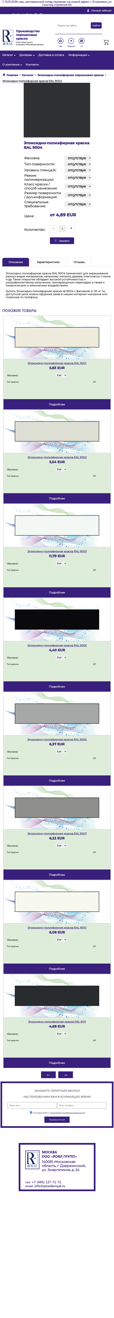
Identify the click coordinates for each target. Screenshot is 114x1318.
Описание (16, 262)
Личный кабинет (101, 10)
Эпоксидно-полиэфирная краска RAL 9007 (57, 833)
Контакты (32, 64)
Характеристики (48, 262)
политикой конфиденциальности (67, 1113)
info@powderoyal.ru (76, 15)
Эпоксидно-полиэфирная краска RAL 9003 (57, 551)
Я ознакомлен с (57, 1113)
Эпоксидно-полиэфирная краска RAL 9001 (57, 363)
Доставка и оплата (51, 55)
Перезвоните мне (24, 26)
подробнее (57, 404)
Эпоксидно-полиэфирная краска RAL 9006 (57, 739)
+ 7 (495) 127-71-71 (74, 21)
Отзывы (79, 262)
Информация (78, 55)
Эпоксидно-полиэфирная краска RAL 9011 (57, 1021)
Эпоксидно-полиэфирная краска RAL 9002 (57, 457)
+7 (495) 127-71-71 (46, 1182)
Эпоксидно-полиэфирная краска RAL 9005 (57, 645)
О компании (11, 64)
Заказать (62, 240)
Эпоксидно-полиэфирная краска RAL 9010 (57, 927)
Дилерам (26, 55)
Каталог (8, 55)
